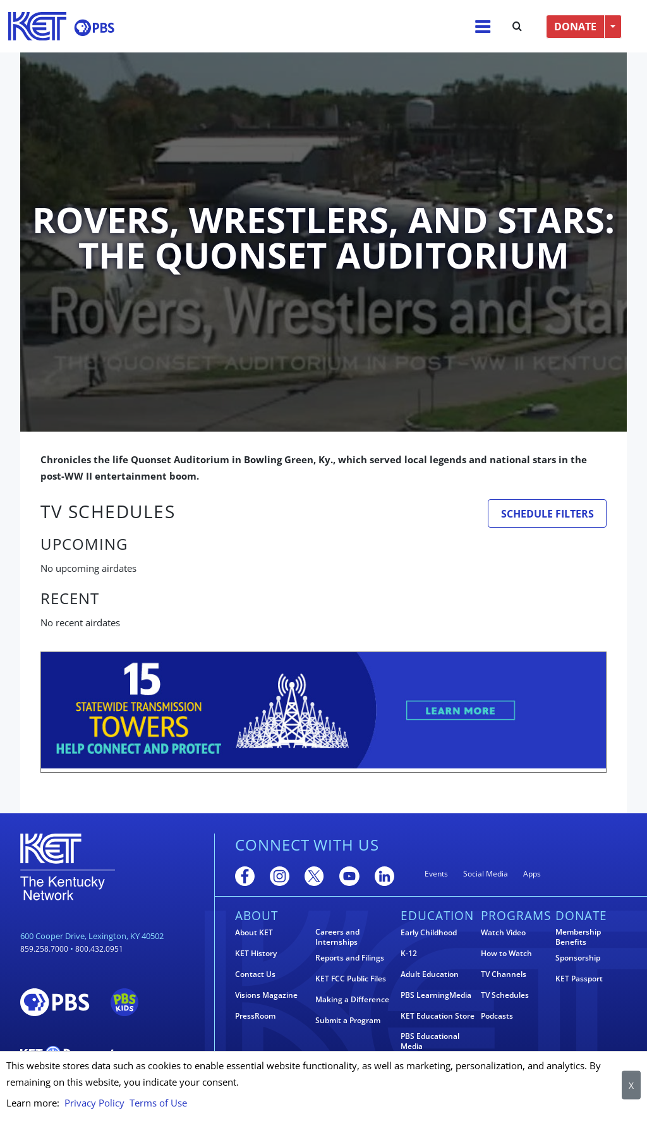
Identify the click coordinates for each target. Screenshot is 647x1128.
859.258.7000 (44, 948)
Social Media (485, 873)
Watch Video (503, 933)
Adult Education (430, 974)
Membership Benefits (578, 937)
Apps (532, 873)
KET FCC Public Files (350, 979)
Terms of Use (158, 1102)
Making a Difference (352, 1000)
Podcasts (497, 1016)
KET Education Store (438, 1016)
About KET (254, 933)
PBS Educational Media (430, 1041)
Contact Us (255, 974)
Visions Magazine (266, 995)
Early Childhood (429, 933)
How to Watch (506, 954)
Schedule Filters (547, 514)
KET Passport (579, 979)
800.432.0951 (99, 948)
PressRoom (255, 1016)
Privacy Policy (94, 1102)
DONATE (575, 26)
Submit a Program (347, 1021)
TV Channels (503, 974)
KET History (256, 954)
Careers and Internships (337, 937)
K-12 (409, 954)
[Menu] (483, 26)
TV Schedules (505, 995)
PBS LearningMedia (436, 995)
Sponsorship (577, 958)
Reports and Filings (349, 958)
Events (436, 873)
